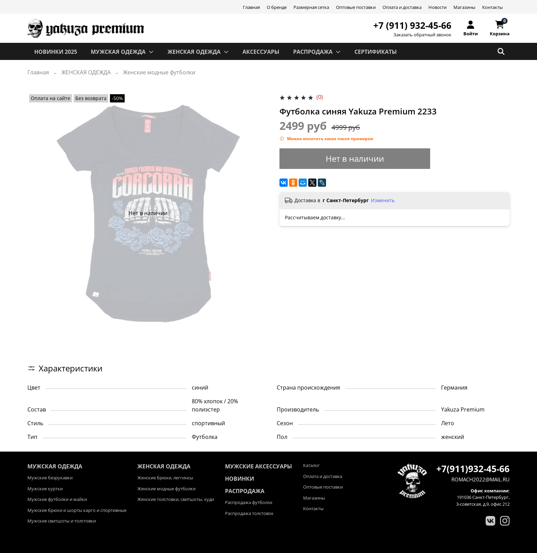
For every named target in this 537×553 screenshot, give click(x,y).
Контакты (492, 7)
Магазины (464, 7)
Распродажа (244, 491)
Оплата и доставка (402, 7)
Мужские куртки (45, 489)
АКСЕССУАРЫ (260, 52)
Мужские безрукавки (50, 478)
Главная (251, 7)
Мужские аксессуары (258, 466)
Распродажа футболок (249, 502)
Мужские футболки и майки (57, 499)
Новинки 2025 (55, 52)
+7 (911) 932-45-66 (412, 25)
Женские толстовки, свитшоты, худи (175, 499)
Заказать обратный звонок (422, 34)
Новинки (239, 478)
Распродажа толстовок (249, 513)
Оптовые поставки (356, 7)
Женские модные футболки (159, 72)
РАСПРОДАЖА (317, 52)
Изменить (383, 200)
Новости (437, 7)
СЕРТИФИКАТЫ (375, 52)
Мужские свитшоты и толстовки (61, 521)
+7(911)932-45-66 (473, 469)
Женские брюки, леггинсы (165, 478)
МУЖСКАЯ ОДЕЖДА (122, 52)
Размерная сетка (311, 7)
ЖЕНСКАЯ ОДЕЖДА (198, 52)
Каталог (311, 465)
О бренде (277, 7)
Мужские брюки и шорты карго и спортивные (76, 510)
